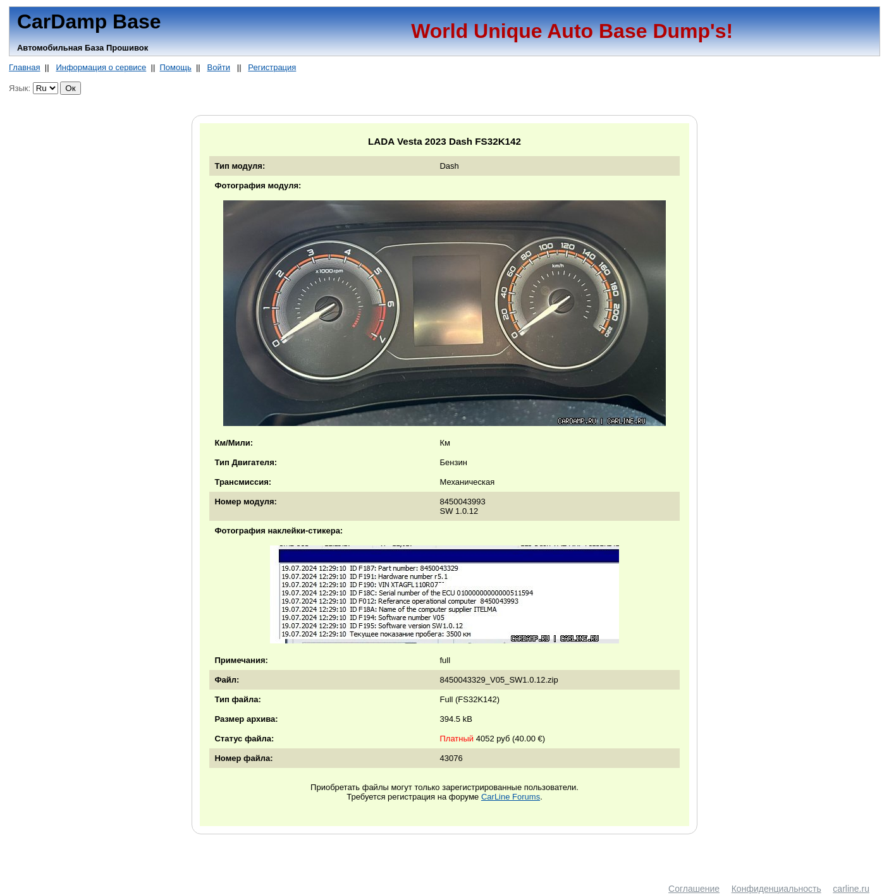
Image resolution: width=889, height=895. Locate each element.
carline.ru (851, 889)
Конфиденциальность (776, 889)
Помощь (175, 67)
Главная (24, 67)
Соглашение (694, 889)
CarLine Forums (510, 796)
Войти (218, 67)
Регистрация (272, 67)
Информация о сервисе (101, 67)
